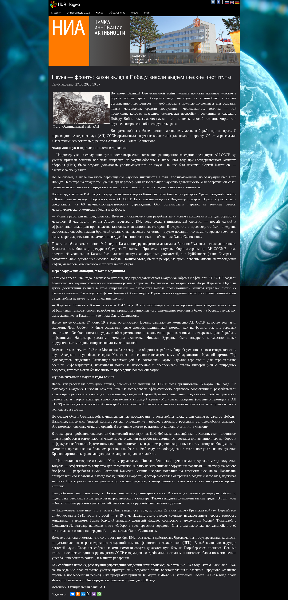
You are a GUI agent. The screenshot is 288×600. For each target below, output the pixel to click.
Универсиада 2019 (78, 12)
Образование (117, 12)
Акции (135, 12)
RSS (147, 12)
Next (235, 41)
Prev (135, 41)
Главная (56, 12)
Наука (99, 12)
